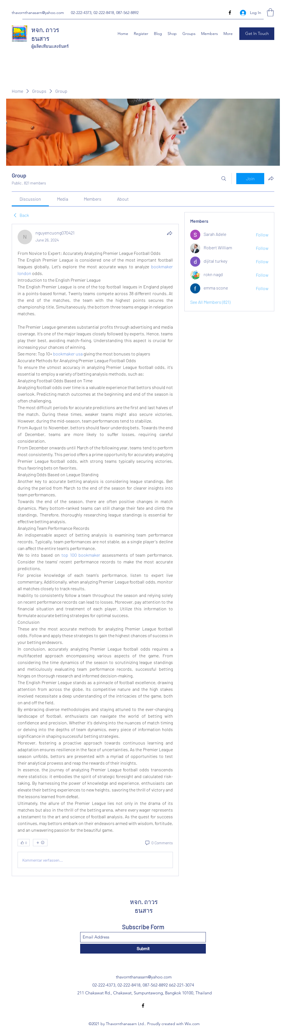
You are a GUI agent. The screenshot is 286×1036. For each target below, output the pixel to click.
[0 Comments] (158, 843)
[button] (270, 12)
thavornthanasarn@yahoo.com (38, 12)
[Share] (169, 233)
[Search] (223, 178)
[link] (30, 198)
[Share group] (271, 178)
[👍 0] (24, 842)
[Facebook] (230, 12)
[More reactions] (40, 842)
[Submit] (143, 949)
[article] (95, 550)
